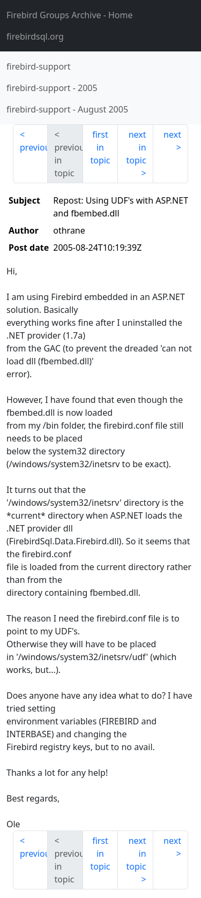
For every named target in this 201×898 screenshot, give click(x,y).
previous (34, 147)
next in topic (136, 147)
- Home (69, 15)
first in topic (100, 147)
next (172, 134)
